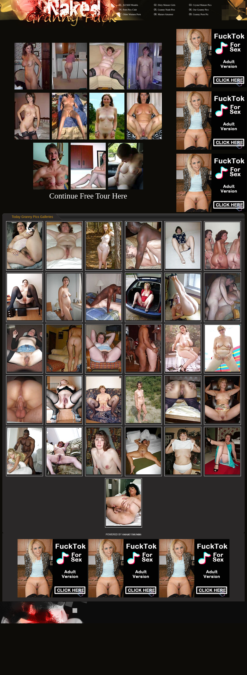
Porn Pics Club (130, 9)
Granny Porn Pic (201, 14)
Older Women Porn (132, 14)
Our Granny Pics (201, 9)
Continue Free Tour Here (88, 196)
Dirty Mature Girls (166, 5)
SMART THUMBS (131, 534)
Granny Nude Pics (166, 9)
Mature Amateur (165, 14)
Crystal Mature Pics (202, 5)
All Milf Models (130, 5)
